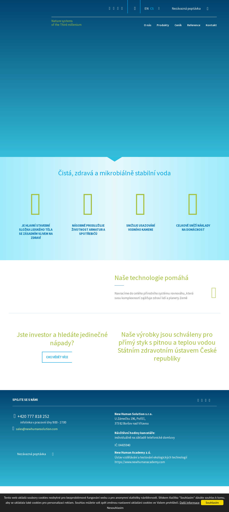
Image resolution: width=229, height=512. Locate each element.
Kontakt (211, 25)
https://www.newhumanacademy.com (140, 462)
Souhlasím (212, 503)
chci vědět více (57, 357)
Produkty (163, 25)
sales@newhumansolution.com (37, 429)
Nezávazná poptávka (186, 8)
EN (146, 8)
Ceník (178, 25)
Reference (193, 25)
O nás (147, 25)
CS (152, 8)
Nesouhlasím (115, 508)
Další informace (190, 503)
